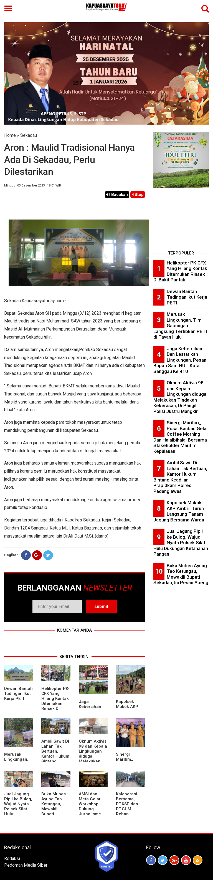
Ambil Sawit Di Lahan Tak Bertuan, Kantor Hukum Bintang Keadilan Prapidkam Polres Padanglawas (55, 761)
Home (10, 135)
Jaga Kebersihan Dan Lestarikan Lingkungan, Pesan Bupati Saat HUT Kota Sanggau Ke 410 (179, 360)
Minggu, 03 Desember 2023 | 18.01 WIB (32, 185)
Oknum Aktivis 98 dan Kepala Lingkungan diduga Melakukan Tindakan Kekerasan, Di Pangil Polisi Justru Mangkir (179, 397)
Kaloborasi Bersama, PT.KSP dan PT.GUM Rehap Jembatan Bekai (127, 808)
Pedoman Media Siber (25, 865)
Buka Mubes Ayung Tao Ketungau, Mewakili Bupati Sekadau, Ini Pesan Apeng (54, 808)
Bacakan (117, 194)
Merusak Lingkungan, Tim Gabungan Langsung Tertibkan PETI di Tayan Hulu (180, 325)
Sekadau (28, 135)
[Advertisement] (181, 221)
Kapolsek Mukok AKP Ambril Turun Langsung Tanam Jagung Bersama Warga (178, 511)
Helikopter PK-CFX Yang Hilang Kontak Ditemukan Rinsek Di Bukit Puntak (55, 701)
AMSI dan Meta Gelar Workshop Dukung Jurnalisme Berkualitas (90, 806)
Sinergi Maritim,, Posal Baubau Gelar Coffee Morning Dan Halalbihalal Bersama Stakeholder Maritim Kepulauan (180, 437)
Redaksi (12, 858)
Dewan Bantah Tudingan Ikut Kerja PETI (18, 693)
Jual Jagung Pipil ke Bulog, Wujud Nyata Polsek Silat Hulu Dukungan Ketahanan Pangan (180, 542)
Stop (138, 194)
